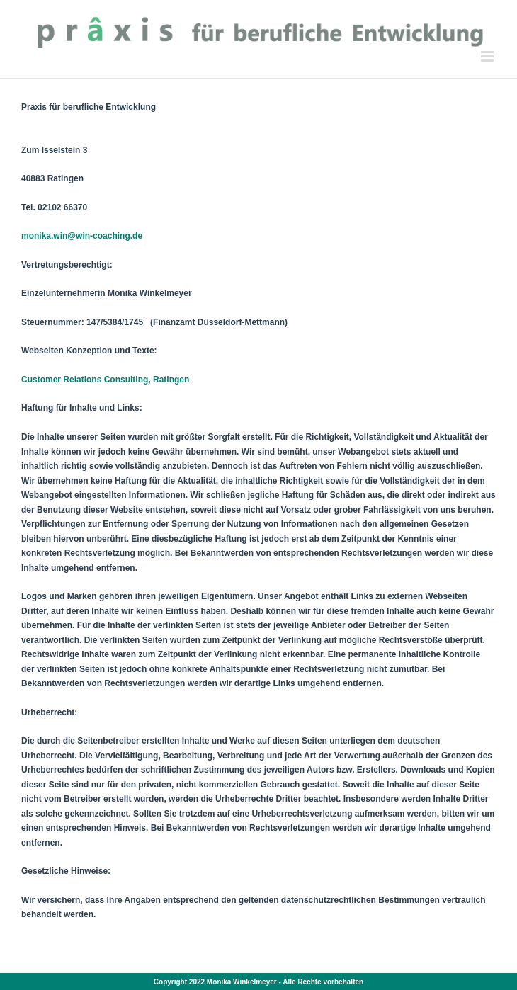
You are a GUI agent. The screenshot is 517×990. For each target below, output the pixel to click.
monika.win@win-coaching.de (81, 236)
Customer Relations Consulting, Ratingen (105, 380)
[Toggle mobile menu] (488, 56)
